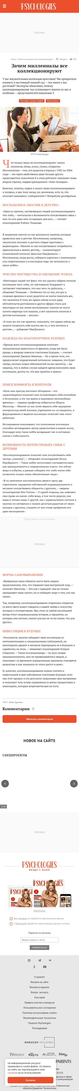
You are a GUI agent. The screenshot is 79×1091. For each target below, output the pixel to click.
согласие (22, 918)
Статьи (14, 59)
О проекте (39, 976)
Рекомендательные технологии (39, 1017)
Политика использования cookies (39, 1012)
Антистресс (53, 100)
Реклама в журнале (39, 987)
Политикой (20, 923)
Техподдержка (39, 1028)
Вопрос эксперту (39, 992)
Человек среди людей (31, 100)
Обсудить (61, 59)
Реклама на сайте (39, 982)
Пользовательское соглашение (39, 1007)
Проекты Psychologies (39, 1023)
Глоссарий (39, 997)
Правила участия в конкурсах (39, 1002)
